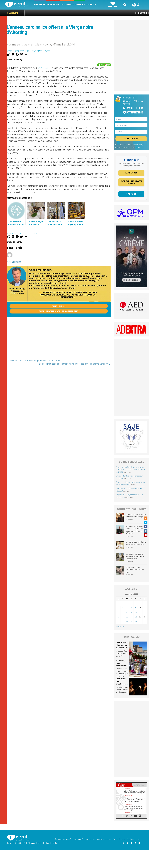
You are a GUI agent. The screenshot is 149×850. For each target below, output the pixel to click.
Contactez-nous (133, 839)
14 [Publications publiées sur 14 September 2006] (131, 612)
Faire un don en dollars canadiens (58, 311)
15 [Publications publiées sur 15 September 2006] (136, 612)
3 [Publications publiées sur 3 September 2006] (144, 603)
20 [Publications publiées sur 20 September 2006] (127, 617)
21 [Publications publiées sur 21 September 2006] (131, 617)
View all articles (14, 262)
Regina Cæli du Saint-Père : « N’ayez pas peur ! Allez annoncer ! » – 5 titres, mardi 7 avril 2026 (93, 13)
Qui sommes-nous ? (63, 839)
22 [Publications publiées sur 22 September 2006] (136, 617)
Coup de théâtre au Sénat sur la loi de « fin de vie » (135, 569)
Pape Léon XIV (39, 5)
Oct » (123, 627)
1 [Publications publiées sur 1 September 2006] (135, 603)
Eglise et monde (67, 5)
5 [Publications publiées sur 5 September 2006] (122, 608)
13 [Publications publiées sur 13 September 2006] (127, 612)
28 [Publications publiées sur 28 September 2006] (131, 621)
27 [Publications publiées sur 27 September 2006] (127, 621)
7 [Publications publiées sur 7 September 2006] (131, 608)
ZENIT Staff (37, 51)
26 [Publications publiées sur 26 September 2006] (123, 621)
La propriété (78, 839)
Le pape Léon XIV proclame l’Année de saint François (136, 516)
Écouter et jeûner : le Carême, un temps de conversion (136, 543)
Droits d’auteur (119, 839)
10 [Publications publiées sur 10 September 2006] (145, 608)
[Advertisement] (58, 337)
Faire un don (91, 5)
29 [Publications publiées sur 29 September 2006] (136, 621)
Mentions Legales (104, 839)
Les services (90, 839)
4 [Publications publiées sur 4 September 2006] (118, 608)
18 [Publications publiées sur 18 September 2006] (118, 617)
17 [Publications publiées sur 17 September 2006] (145, 612)
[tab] (123, 785)
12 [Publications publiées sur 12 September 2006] (123, 612)
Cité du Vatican (52, 5)
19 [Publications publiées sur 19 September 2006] (123, 617)
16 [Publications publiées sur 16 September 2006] (140, 612)
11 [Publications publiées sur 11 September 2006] (118, 612)
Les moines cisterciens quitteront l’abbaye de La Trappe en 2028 (135, 556)
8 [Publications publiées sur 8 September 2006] (135, 608)
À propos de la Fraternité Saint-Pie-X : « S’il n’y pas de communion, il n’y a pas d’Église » (136, 530)
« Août (118, 627)
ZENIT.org (43, 68)
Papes (47, 51)
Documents (80, 5)
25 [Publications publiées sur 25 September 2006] (118, 621)
